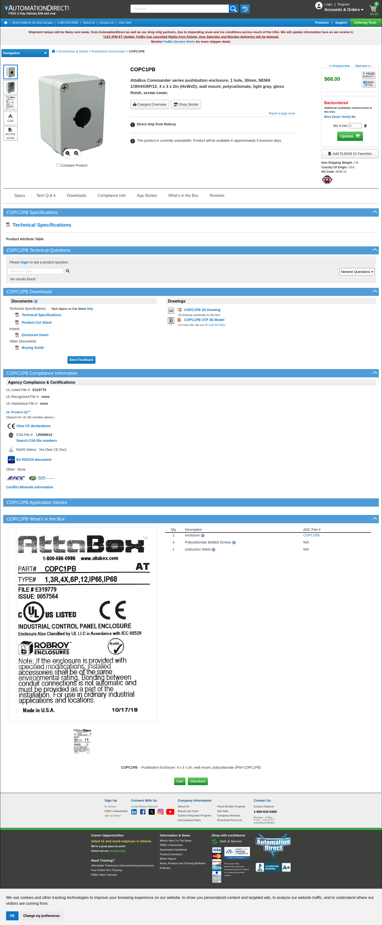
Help (89, 309)
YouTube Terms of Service (254, 884)
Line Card (125, 22)
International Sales (189, 803)
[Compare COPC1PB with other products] (58, 165)
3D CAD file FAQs (214, 324)
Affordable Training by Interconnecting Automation (122, 848)
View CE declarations (33, 426)
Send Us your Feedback (139, 884)
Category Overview (149, 104)
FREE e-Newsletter (171, 828)
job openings (117, 834)
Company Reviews (228, 798)
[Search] (180, 8)
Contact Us (106, 22)
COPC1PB (311, 519)
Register (343, 4)
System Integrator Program (194, 798)
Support (341, 22)
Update (346, 136)
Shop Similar (186, 104)
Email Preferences (187, 884)
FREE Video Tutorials (104, 857)
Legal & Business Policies (218, 884)
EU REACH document (33, 460)
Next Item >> (363, 65)
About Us (89, 22)
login (25, 262)
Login (329, 4)
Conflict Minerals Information (29, 487)
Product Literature (171, 837)
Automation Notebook (173, 833)
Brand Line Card (188, 794)
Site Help (223, 794)
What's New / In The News (175, 823)
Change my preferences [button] (41, 916)
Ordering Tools (365, 22)
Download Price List (229, 803)
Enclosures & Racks (73, 51)
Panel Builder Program (231, 789)
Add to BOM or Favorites (350, 154)
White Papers (168, 842)
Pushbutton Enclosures (108, 51)
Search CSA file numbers (36, 440)
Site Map (115, 884)
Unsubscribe (165, 884)
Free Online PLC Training (106, 853)
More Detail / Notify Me (340, 117)
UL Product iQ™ (18, 412)
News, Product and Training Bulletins (183, 846)
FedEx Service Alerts (179, 41)
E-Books (165, 851)
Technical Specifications (38, 225)
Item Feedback (81, 360)
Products (322, 22)
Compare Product (72, 165)
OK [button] (12, 916)
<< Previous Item (339, 65)
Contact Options (264, 789)
